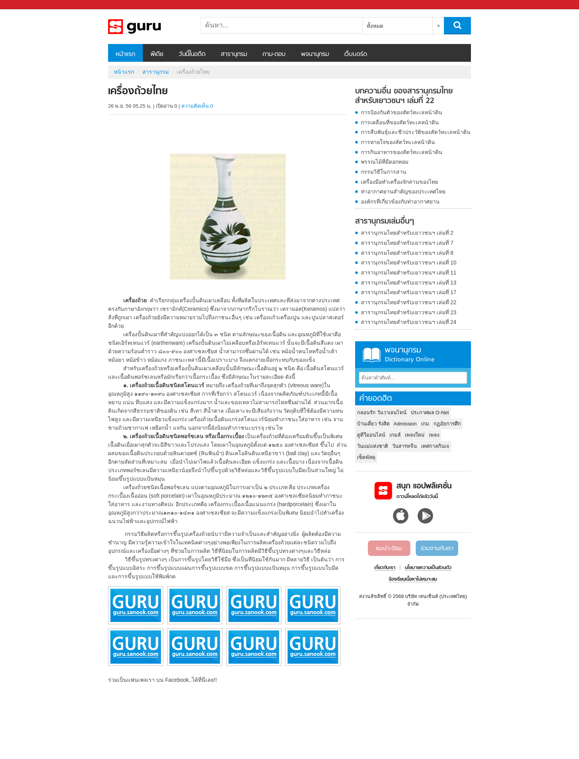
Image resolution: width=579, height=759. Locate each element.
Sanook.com (23, 5)
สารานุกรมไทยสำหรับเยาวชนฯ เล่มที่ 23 (408, 312)
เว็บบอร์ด (355, 54)
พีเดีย (157, 54)
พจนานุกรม (315, 54)
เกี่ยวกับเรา (384, 568)
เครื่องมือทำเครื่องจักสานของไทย (399, 182)
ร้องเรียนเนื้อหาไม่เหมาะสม (413, 579)
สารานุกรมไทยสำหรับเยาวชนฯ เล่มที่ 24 (408, 322)
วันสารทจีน (404, 446)
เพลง (434, 435)
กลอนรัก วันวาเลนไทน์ (381, 412)
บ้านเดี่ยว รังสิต (373, 424)
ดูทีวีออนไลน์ (371, 435)
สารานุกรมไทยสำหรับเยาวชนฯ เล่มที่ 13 (408, 283)
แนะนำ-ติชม (389, 548)
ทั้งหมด (375, 26)
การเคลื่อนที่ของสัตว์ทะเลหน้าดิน (400, 122)
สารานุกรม (234, 54)
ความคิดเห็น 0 (197, 106)
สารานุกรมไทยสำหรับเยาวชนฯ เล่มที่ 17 (408, 292)
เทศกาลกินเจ (435, 446)
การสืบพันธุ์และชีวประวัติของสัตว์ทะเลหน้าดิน (416, 132)
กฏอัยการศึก (447, 424)
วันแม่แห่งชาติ (372, 446)
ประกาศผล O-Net (430, 412)
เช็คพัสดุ (366, 457)
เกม (425, 424)
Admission (405, 424)
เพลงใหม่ (415, 435)
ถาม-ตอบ (274, 54)
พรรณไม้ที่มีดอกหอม (384, 162)
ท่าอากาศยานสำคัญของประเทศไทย (403, 191)
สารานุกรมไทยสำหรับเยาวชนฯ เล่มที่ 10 (408, 262)
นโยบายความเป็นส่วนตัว (428, 568)
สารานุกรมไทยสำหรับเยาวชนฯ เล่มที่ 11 (408, 272)
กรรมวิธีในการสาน (383, 172)
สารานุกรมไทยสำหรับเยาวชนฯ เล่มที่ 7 (407, 243)
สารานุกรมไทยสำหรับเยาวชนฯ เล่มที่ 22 (408, 302)
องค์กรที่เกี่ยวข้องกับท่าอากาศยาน (400, 201)
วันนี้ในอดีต (192, 54)
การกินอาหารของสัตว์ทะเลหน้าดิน (401, 152)
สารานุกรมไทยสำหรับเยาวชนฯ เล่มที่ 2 (407, 233)
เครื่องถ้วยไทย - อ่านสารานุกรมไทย (148, 26)
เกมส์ (395, 435)
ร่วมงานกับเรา (437, 548)
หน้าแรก (125, 54)
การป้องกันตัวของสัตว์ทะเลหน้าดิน (401, 112)
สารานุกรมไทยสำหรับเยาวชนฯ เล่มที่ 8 (407, 253)
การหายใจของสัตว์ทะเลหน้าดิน (398, 142)
